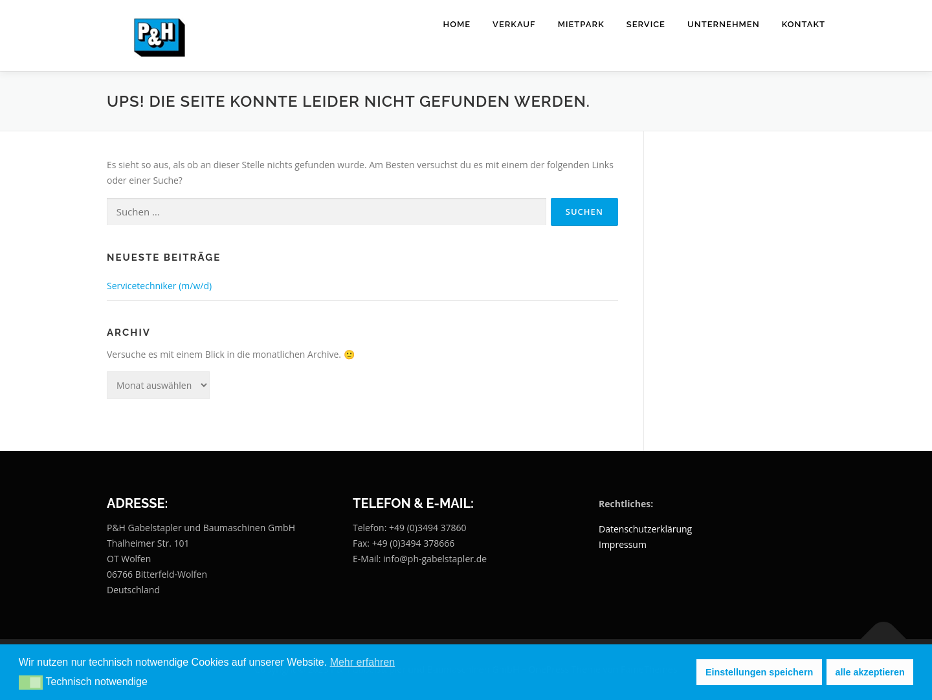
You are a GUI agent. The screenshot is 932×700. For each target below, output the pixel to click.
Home (457, 24)
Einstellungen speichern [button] (759, 672)
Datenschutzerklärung (645, 529)
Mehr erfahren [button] (362, 662)
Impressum (623, 544)
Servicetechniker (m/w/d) (159, 285)
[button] (31, 682)
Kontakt (803, 24)
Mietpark (581, 24)
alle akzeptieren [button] (870, 672)
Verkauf (514, 24)
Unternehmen (723, 24)
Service (646, 24)
